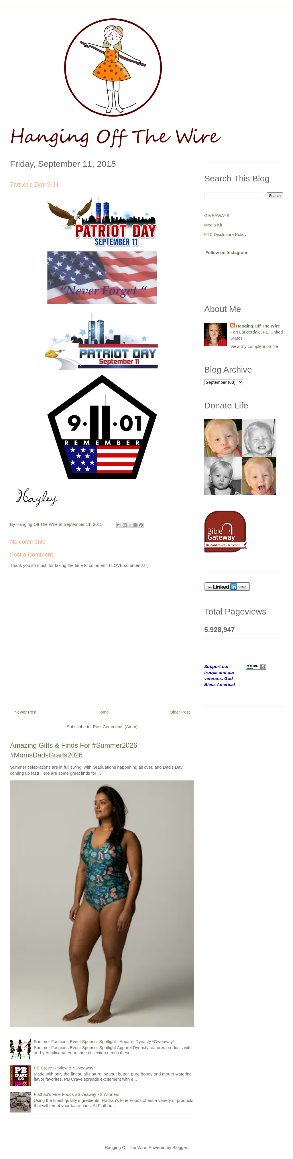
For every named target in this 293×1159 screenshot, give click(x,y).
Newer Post (25, 712)
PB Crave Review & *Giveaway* (64, 1067)
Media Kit (213, 224)
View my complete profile (254, 346)
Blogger (179, 1147)
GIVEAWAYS (216, 215)
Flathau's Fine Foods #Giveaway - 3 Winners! (77, 1094)
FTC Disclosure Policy (225, 234)
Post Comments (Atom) (115, 726)
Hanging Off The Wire (258, 325)
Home (103, 712)
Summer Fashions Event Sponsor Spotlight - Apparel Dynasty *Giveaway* (104, 1041)
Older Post (180, 712)
